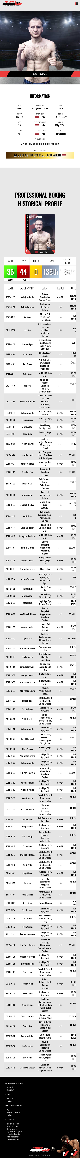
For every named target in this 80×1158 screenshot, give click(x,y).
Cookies (9, 1115)
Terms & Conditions (13, 1112)
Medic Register (11, 1129)
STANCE (60, 130)
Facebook (9, 1087)
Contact (9, 1101)
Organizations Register (14, 1131)
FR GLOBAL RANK (40, 139)
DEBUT (60, 105)
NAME (19, 105)
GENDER (19, 130)
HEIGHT (60, 114)
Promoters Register (13, 1134)
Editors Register (12, 1126)
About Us (9, 1098)
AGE (19, 122)
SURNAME (19, 114)
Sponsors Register (12, 1139)
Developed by (40, 1156)
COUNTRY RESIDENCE (40, 130)
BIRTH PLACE (40, 105)
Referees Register (12, 1136)
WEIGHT (60, 122)
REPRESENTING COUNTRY (40, 122)
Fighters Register (12, 1124)
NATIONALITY (40, 114)
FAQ (7, 1110)
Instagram (10, 1090)
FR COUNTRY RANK (40, 150)
